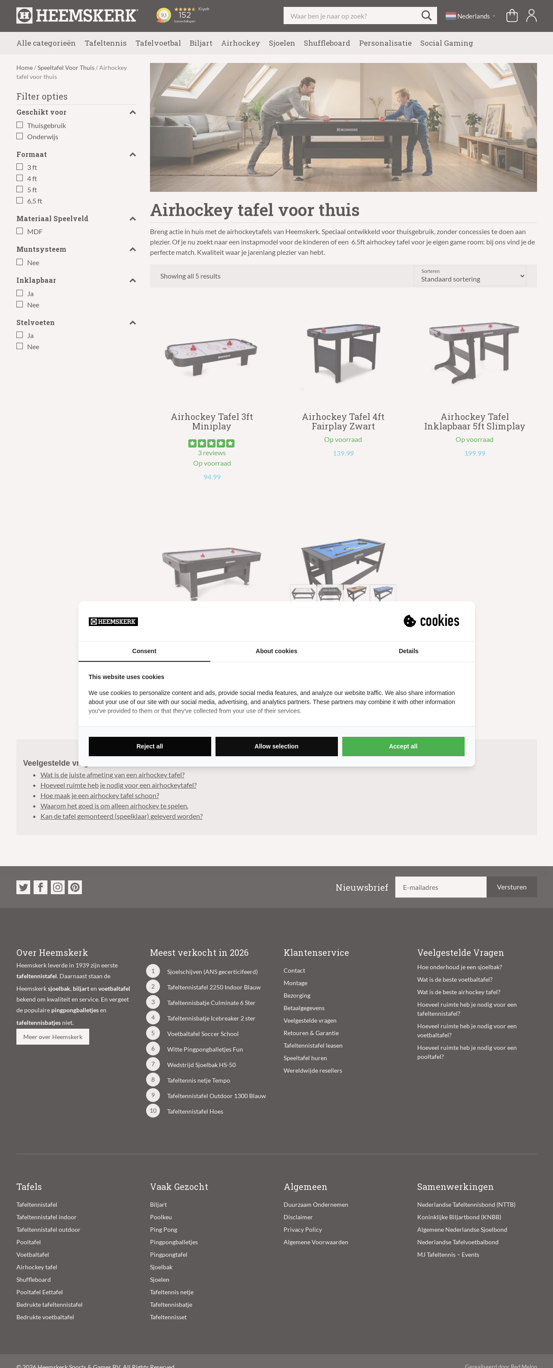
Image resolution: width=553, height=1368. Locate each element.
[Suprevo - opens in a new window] (432, 621)
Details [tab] (409, 651)
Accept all (403, 746)
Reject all (150, 746)
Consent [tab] (144, 651)
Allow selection (277, 746)
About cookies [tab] (276, 651)
